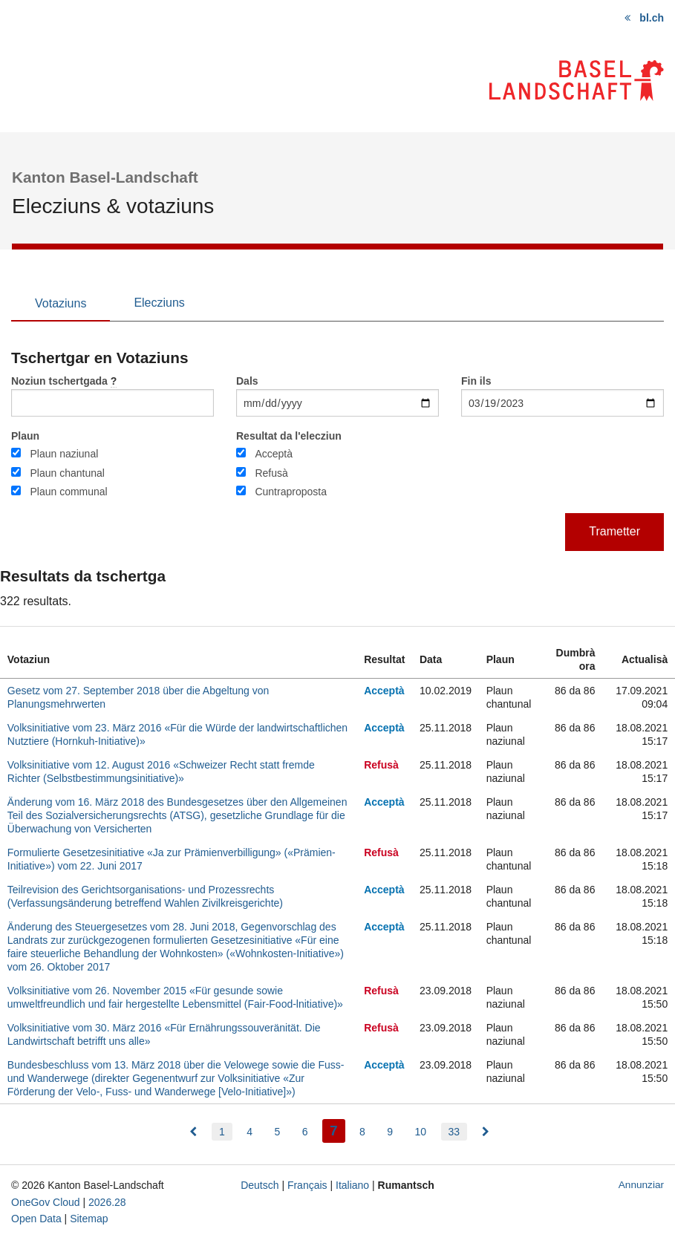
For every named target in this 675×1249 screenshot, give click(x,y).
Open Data (36, 1218)
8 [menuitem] (362, 1132)
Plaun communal (68, 492)
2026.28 (107, 1202)
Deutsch (259, 1185)
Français (307, 1185)
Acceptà (274, 454)
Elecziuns (159, 302)
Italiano (352, 1185)
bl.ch (651, 18)
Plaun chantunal (67, 473)
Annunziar (641, 1184)
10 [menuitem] (421, 1132)
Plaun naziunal (64, 454)
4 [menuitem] (249, 1132)
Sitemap (89, 1218)
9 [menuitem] (390, 1132)
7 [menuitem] (337, 1129)
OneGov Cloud (45, 1202)
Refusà (271, 473)
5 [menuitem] (277, 1132)
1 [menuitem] (222, 1132)
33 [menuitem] (454, 1132)
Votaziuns (60, 303)
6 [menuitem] (305, 1132)
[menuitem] (193, 1132)
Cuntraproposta (291, 492)
